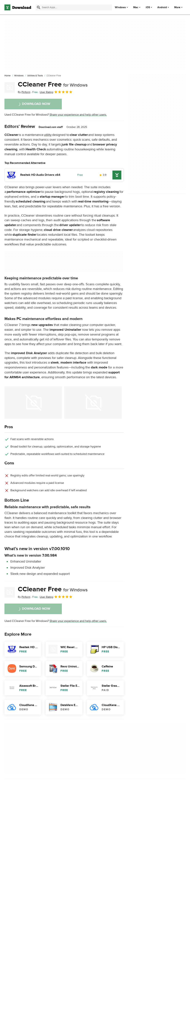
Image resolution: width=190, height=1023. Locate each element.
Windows (120, 7)
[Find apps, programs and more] (74, 7)
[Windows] (19, 76)
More (178, 7)
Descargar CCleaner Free (20, 895)
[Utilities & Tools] (35, 76)
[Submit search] (39, 7)
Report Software (64, 870)
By (24, 92)
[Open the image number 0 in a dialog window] (33, 402)
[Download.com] (17, 7)
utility (48, 135)
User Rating (56, 92)
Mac (135, 7)
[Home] (7, 76)
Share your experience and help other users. (78, 115)
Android (162, 7)
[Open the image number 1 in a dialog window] (93, 402)
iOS (148, 7)
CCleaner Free (53, 84)
